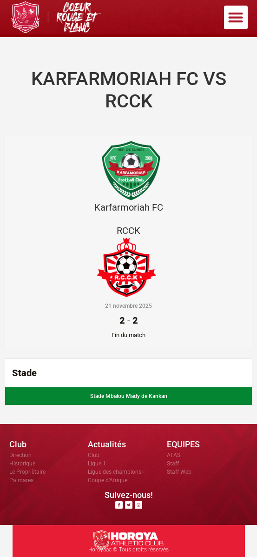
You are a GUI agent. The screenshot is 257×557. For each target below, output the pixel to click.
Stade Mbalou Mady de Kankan (128, 396)
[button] (236, 17)
